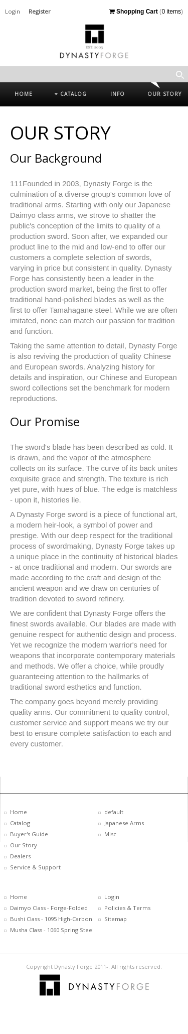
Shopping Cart (133, 11)
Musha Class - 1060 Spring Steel (52, 930)
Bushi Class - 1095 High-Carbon (51, 919)
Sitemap (115, 919)
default (113, 812)
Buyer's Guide (29, 834)
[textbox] (94, 74)
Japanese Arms (124, 823)
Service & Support (35, 867)
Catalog (20, 823)
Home (18, 812)
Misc (110, 834)
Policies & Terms (127, 908)
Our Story (23, 845)
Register (40, 11)
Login (12, 11)
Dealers (20, 856)
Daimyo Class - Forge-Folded (49, 908)
